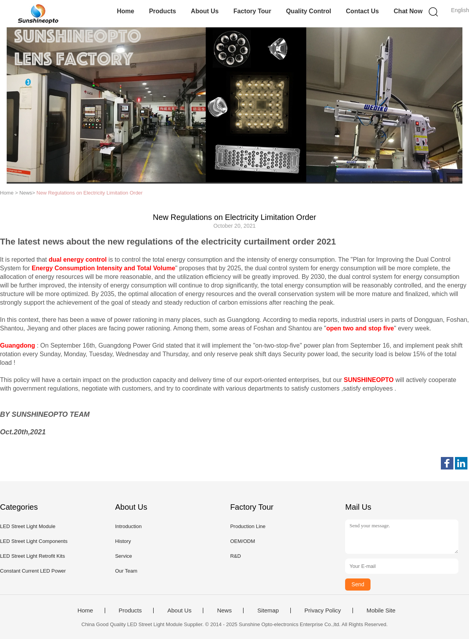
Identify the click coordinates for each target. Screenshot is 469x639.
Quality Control (308, 11)
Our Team (126, 571)
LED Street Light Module (27, 526)
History (123, 541)
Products (162, 11)
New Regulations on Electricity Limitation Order (89, 193)
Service (123, 556)
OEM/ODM (242, 541)
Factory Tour (252, 11)
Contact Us (362, 11)
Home (125, 11)
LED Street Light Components (34, 541)
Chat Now (408, 11)
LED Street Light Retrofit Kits (32, 556)
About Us (204, 11)
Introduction (128, 526)
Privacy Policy (322, 610)
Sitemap (268, 610)
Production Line (247, 526)
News (224, 610)
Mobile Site (381, 610)
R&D (235, 556)
